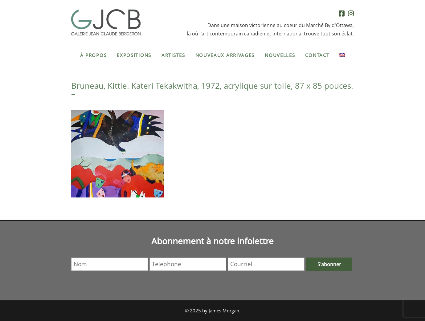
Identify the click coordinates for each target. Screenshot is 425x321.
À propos (93, 55)
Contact (317, 55)
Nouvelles (280, 55)
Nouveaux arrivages (225, 55)
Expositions (134, 55)
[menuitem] (342, 55)
